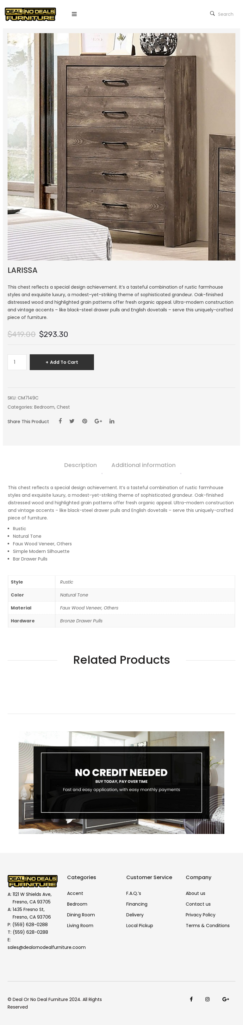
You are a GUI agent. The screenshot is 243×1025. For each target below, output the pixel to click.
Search (222, 14)
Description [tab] (80, 465)
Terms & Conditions (208, 925)
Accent (75, 893)
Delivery (135, 915)
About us (195, 893)
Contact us (198, 904)
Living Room (80, 925)
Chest (63, 407)
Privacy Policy (200, 915)
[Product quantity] (17, 362)
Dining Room (81, 915)
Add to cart (64, 362)
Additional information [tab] (143, 465)
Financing (136, 904)
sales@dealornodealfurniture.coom (47, 947)
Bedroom (44, 407)
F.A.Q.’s (133, 893)
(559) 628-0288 (30, 924)
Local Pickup (139, 925)
